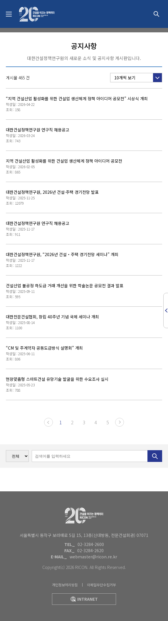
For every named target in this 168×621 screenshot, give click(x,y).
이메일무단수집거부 (101, 584)
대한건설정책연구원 (36, 14)
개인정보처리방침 (65, 584)
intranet (84, 599)
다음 (119, 422)
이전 (48, 422)
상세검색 (156, 14)
